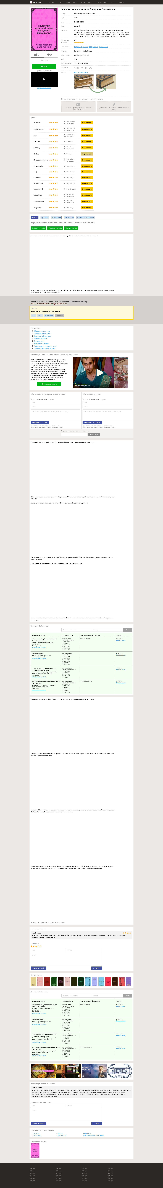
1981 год (110, 1171)
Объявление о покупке (42, 331)
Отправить (97, 968)
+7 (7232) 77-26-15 (121, 638)
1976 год (84, 1173)
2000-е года (37, 1135)
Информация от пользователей (45, 346)
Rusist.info (37, 2)
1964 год (32, 1173)
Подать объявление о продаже (94, 399)
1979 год (84, 1180)
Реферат (77, 47)
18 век (67, 2)
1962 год (32, 1168)
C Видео (121, 2)
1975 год (84, 1171)
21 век (90, 2)
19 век (75, 2)
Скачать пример (71, 228)
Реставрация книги (81, 72)
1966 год (32, 1178)
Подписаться (94, 435)
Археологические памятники (93, 1135)
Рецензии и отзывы (40, 338)
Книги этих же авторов (42, 333)
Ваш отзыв (35, 944)
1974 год (84, 1168)
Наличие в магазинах (41, 343)
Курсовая (84, 47)
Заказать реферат (38, 228)
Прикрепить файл (38, 968)
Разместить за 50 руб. (40, 422)
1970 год (58, 1173)
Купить (44, 66)
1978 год (84, 1178)
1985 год (110, 1180)
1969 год (58, 1171)
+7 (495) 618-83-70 (121, 653)
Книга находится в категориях (44, 348)
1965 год (32, 1176)
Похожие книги (39, 341)
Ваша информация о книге (41, 1102)
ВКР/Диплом (93, 47)
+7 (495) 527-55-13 (121, 681)
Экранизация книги (44, 80)
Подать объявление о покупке (42, 399)
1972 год (58, 1178)
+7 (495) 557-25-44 (121, 668)
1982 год (110, 1173)
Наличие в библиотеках (42, 336)
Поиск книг (51, 2)
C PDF (113, 2)
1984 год (110, 1178)
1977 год (84, 1176)
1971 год (58, 1176)
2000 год (36, 1133)
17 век (60, 2)
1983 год (110, 1176)
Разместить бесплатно (92, 422)
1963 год (32, 1171)
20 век (83, 2)
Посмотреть (87, 123)
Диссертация (103, 47)
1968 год (58, 1168)
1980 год (110, 1168)
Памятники (87, 1133)
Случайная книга (101, 2)
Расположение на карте (39, 647)
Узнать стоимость (55, 228)
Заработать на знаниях (85, 217)
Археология (62, 1135)
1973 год (58, 1180)
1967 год (32, 1180)
